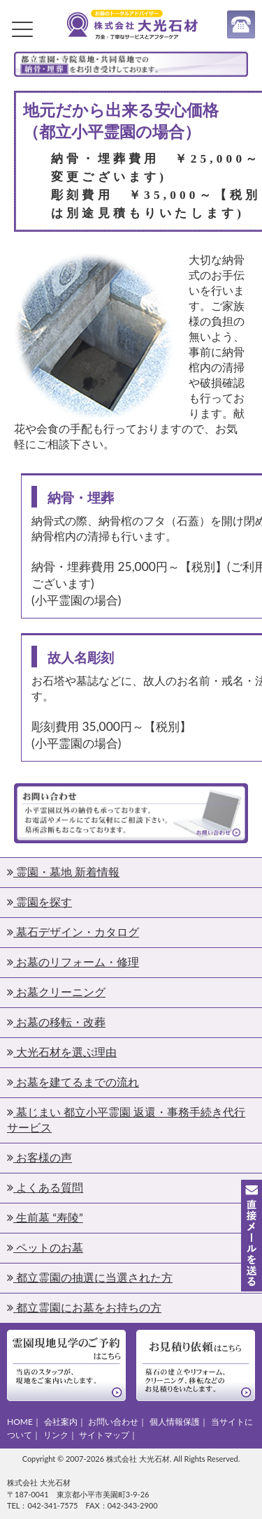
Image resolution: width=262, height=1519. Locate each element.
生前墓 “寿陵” (45, 1217)
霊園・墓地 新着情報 (63, 871)
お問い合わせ (113, 1421)
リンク (55, 1435)
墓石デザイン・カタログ (73, 931)
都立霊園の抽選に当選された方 (90, 1277)
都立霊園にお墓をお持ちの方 (84, 1307)
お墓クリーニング (56, 991)
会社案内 (61, 1421)
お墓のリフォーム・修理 (73, 961)
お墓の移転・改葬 (56, 1021)
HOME (20, 1421)
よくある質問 (45, 1187)
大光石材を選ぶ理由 (62, 1051)
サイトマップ (104, 1435)
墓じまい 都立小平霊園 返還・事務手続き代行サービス (126, 1119)
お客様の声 (39, 1157)
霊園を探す (39, 901)
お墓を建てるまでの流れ (73, 1081)
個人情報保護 (175, 1421)
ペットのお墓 (45, 1247)
